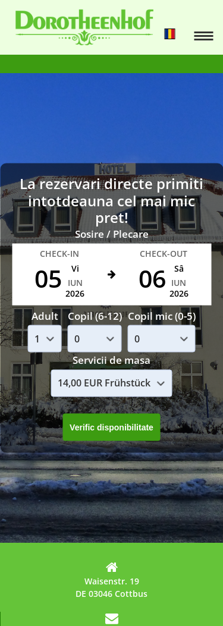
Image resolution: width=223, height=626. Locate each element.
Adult (45, 315)
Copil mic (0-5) (162, 315)
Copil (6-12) (95, 315)
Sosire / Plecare (112, 234)
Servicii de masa (111, 360)
